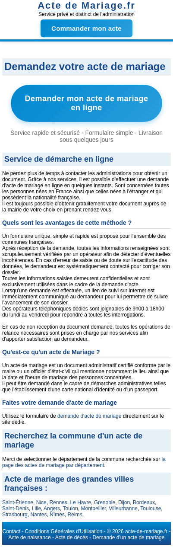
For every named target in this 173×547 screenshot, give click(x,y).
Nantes (38, 515)
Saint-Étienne (17, 502)
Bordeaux (144, 502)
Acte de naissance (30, 537)
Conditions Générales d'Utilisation (64, 531)
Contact (11, 531)
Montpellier (93, 508)
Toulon (70, 508)
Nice (41, 502)
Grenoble (104, 502)
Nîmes (57, 515)
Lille (36, 508)
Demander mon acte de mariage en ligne (86, 103)
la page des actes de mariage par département (84, 462)
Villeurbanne (123, 508)
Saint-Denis (15, 508)
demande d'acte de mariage (89, 416)
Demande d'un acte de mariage (128, 537)
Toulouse (150, 508)
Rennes (58, 502)
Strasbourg (15, 515)
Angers (52, 508)
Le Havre (80, 502)
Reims (74, 515)
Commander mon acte (86, 28)
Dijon (124, 502)
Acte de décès (71, 537)
